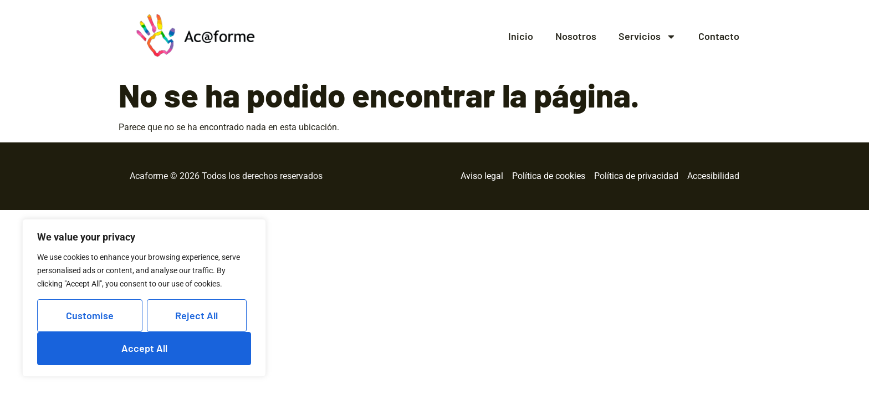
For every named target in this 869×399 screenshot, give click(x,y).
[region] (144, 298)
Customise (90, 315)
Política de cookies (548, 176)
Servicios (647, 36)
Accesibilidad (713, 176)
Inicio (520, 36)
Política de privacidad (636, 176)
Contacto (718, 36)
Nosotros (575, 36)
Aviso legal (482, 176)
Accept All (144, 348)
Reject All (196, 315)
